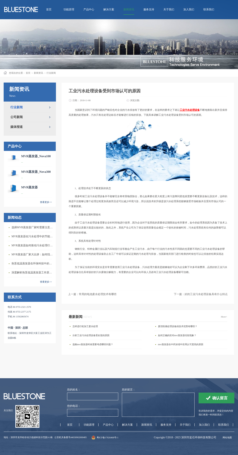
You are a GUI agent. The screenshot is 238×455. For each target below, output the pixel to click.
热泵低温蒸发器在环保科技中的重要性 (33, 263)
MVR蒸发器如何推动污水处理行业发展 (33, 245)
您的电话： (74, 406)
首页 (49, 9)
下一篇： (201, 294)
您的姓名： (74, 389)
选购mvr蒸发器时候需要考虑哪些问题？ (92, 344)
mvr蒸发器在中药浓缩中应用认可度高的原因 (180, 344)
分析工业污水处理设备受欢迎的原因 (90, 335)
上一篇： (92, 294)
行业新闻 (51, 73)
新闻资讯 (38, 73)
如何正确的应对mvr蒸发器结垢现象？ (177, 335)
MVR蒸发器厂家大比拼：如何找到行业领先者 (33, 254)
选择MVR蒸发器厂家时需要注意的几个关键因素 (33, 227)
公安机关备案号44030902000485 (70, 437)
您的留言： (128, 389)
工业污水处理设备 (190, 109)
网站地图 (226, 437)
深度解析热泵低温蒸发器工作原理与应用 (33, 272)
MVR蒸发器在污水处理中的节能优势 (33, 236)
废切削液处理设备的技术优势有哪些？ (177, 326)
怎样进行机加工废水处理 (85, 326)
